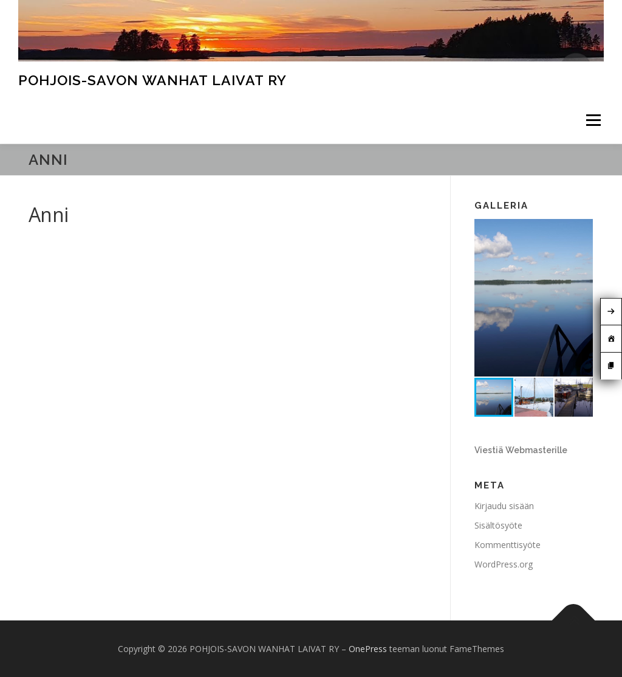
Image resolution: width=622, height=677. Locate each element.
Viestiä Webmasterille (520, 450)
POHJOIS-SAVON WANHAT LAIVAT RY (152, 79)
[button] (582, 230)
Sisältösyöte (498, 525)
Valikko (593, 121)
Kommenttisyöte (507, 544)
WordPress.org (503, 564)
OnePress (368, 648)
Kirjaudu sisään (504, 506)
